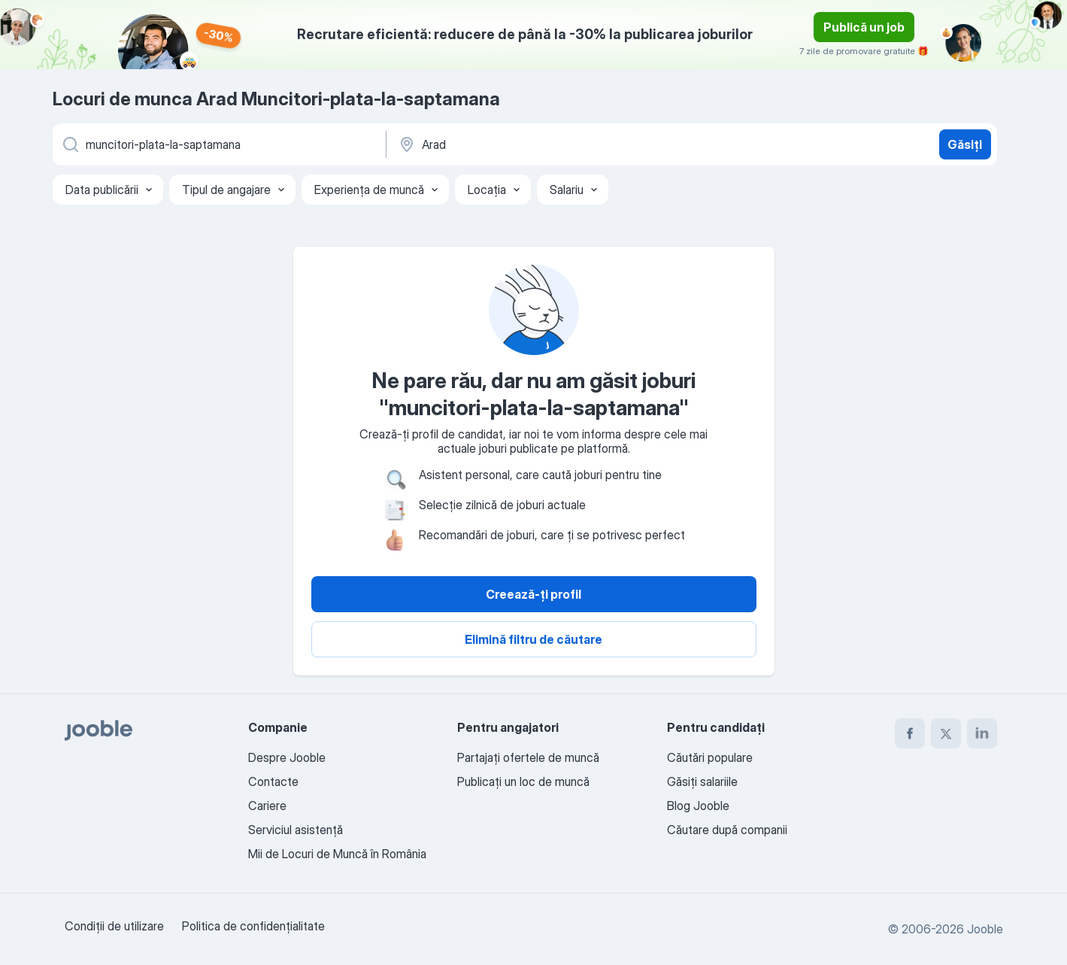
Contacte (273, 781)
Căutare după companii (727, 829)
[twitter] (946, 733)
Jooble (985, 928)
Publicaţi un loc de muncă (523, 781)
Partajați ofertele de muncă (528, 757)
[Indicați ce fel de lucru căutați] (218, 144)
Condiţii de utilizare (114, 925)
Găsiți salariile (702, 781)
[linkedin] (982, 733)
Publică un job (864, 27)
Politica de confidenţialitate (253, 925)
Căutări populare (710, 757)
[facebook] (910, 733)
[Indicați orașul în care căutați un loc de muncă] (554, 144)
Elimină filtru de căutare (533, 639)
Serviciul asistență (295, 829)
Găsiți (964, 144)
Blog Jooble (698, 805)
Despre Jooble (287, 757)
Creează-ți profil (533, 594)
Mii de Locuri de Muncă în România (337, 853)
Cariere (267, 805)
